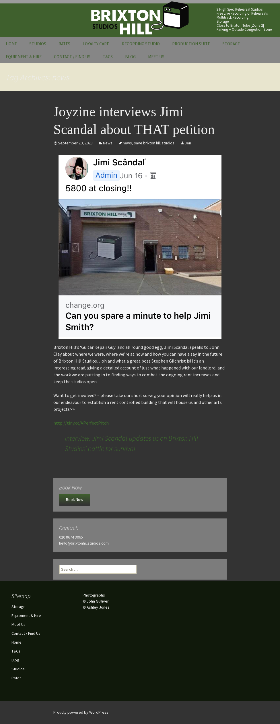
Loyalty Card (96, 44)
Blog (130, 56)
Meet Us (156, 56)
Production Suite (191, 44)
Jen (188, 143)
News (107, 143)
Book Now (74, 499)
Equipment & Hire (24, 56)
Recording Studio (141, 44)
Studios (37, 44)
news (127, 143)
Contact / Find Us (72, 56)
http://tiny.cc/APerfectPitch (81, 423)
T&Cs (108, 56)
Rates (64, 44)
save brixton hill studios (154, 143)
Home (11, 44)
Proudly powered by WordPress (80, 712)
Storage (231, 44)
